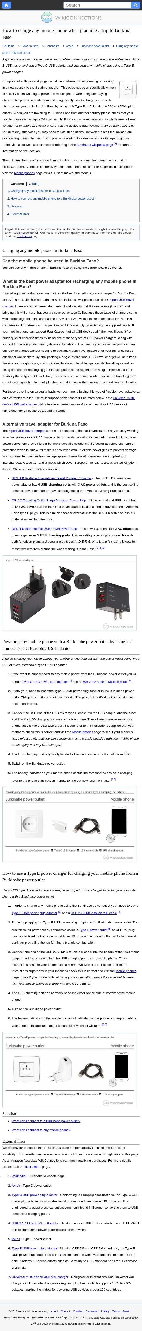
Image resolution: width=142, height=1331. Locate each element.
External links (20, 214)
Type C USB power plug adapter (45, 681)
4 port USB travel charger (27, 431)
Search (127, 1311)
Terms (116, 1311)
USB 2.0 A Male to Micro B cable (104, 681)
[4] (129, 680)
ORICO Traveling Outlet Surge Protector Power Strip (49, 500)
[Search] (97, 5)
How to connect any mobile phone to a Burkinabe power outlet (52, 198)
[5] (109, 928)
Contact (65, 1311)
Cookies (77, 1311)
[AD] (102, 547)
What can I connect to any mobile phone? (41, 1130)
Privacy (105, 1311)
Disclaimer (92, 1311)
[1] (115, 143)
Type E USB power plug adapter (34, 913)
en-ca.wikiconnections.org (33, 1311)
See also (16, 206)
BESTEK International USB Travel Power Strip (44, 528)
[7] (97, 547)
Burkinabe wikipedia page (95, 145)
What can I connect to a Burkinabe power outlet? (46, 1121)
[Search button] (135, 5)
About (54, 1311)
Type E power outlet (93, 930)
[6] (59, 911)
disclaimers (24, 236)
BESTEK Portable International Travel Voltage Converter (51, 478)
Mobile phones (24, 173)
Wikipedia (19, 1176)
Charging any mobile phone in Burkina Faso (40, 191)
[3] (70, 680)
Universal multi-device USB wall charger (40, 1277)
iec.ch (16, 1185)
